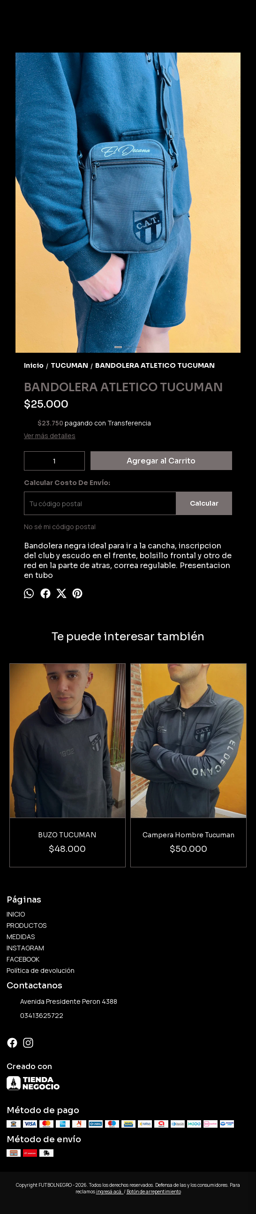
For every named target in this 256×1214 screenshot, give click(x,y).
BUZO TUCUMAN (67, 835)
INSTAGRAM (25, 947)
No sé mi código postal (60, 526)
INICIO (16, 914)
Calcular (204, 503)
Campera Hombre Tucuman (188, 835)
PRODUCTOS (26, 925)
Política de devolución (41, 970)
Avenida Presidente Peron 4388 (62, 1002)
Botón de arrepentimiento (154, 1191)
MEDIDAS (21, 936)
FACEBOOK (23, 959)
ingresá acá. (110, 1191)
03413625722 (35, 1016)
